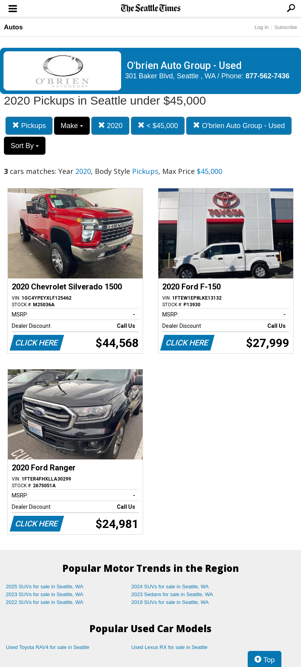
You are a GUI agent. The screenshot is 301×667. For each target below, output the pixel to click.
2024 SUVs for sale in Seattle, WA (170, 586)
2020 (110, 125)
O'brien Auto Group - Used (239, 125)
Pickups (29, 125)
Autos (13, 27)
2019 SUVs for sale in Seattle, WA (170, 602)
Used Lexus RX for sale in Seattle (169, 647)
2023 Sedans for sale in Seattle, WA (172, 594)
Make (72, 126)
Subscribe (285, 27)
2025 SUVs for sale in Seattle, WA (44, 586)
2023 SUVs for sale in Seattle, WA (44, 594)
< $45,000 (158, 125)
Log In (261, 27)
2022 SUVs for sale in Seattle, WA (44, 602)
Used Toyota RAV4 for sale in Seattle (47, 647)
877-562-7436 (268, 76)
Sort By (25, 146)
